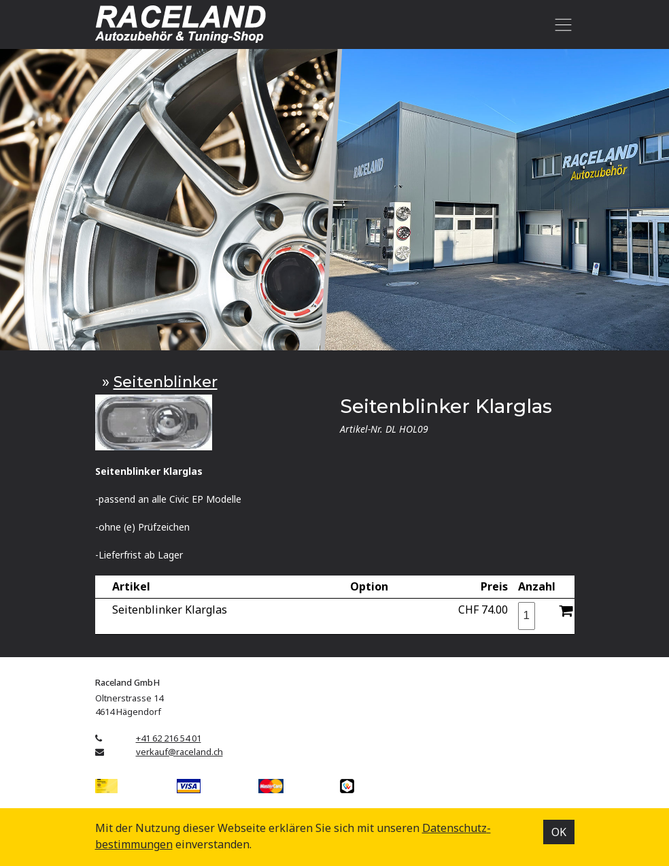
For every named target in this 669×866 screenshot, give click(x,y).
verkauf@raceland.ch (179, 752)
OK (558, 832)
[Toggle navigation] (561, 24)
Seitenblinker (166, 382)
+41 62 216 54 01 (168, 738)
